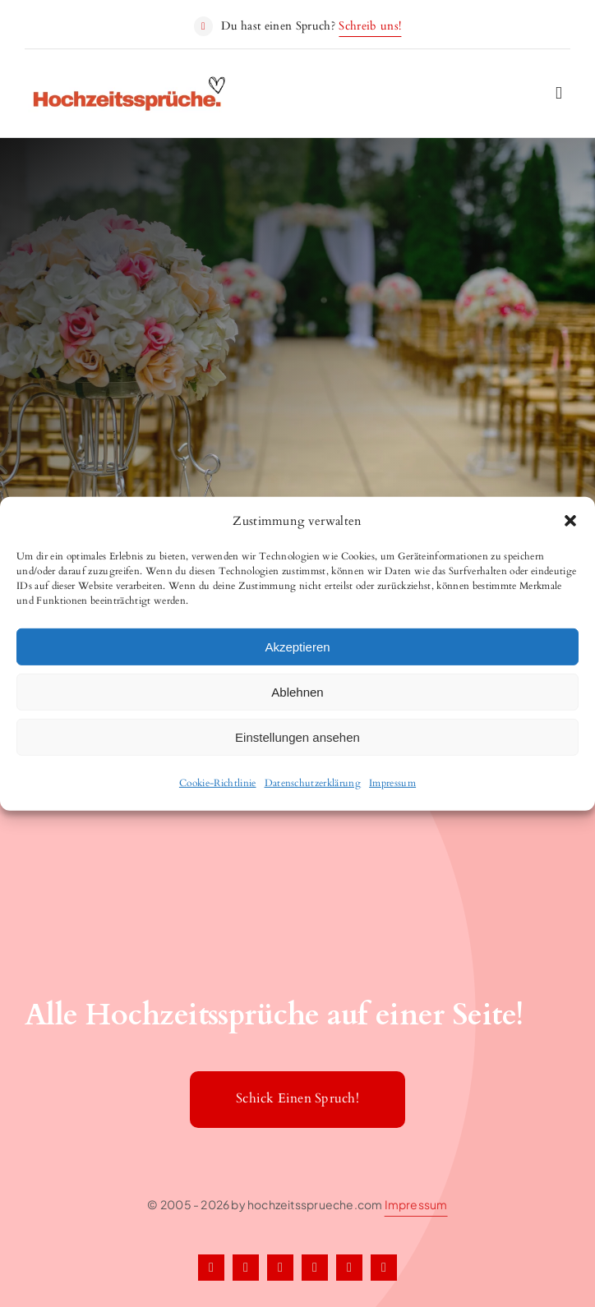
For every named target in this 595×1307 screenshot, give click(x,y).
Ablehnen (297, 691)
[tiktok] (349, 1267)
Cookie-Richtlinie (217, 782)
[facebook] (211, 1267)
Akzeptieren (297, 646)
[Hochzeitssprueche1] (130, 83)
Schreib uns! (370, 26)
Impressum (392, 782)
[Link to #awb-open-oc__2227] (559, 93)
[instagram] (280, 1267)
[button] (570, 521)
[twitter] (246, 1267)
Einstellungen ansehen (297, 736)
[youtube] (384, 1267)
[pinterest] (315, 1267)
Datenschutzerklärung (313, 782)
